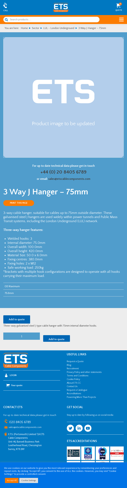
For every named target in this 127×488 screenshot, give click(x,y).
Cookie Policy (73, 379)
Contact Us (72, 386)
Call (5, 10)
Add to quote (17, 319)
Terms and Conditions (77, 375)
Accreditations (74, 393)
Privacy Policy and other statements (84, 372)
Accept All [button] (12, 480)
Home (24, 28)
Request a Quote (75, 361)
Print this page (18, 203)
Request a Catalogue (77, 390)
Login (11, 375)
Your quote (14, 385)
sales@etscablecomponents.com (69, 179)
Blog (69, 365)
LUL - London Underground (58, 28)
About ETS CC (74, 383)
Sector (35, 28)
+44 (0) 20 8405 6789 (63, 172)
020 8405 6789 (20, 422)
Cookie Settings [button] (28, 480)
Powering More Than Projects (81, 397)
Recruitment (73, 368)
